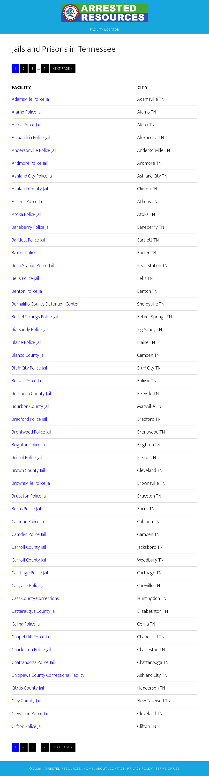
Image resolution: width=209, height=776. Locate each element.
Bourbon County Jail (30, 406)
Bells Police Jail (25, 278)
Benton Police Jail (28, 291)
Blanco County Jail (28, 355)
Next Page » (62, 68)
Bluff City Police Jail (29, 368)
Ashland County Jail (30, 189)
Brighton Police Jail (29, 445)
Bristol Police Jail (27, 458)
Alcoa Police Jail (26, 125)
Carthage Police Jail (30, 573)
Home (88, 768)
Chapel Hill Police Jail (31, 637)
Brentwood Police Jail (31, 432)
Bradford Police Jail (29, 419)
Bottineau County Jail (31, 394)
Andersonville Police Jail (34, 150)
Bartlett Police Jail (28, 240)
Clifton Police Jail (27, 726)
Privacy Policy (140, 768)
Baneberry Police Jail (31, 227)
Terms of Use (168, 768)
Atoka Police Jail (26, 214)
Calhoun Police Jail (29, 522)
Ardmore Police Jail (30, 163)
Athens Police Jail (28, 202)
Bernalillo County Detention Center (45, 304)
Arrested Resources (104, 13)
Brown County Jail (28, 470)
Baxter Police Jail (27, 253)
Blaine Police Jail (26, 342)
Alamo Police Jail (27, 112)
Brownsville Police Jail (32, 483)
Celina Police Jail (27, 624)
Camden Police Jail (29, 534)
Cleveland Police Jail (30, 714)
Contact (117, 768)
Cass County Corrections (35, 598)
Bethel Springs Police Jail (35, 317)
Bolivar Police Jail (27, 381)
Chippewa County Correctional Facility (48, 675)
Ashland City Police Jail (33, 176)
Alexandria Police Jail (31, 138)
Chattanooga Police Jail (33, 662)
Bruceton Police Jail (30, 496)
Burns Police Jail (26, 509)
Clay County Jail (26, 701)
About (101, 768)
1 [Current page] (17, 68)
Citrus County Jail (28, 688)
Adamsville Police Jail (31, 99)
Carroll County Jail (29, 547)
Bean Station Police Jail (33, 266)
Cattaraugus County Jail (34, 611)
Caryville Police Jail (29, 586)
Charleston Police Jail (31, 650)
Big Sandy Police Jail (30, 330)
